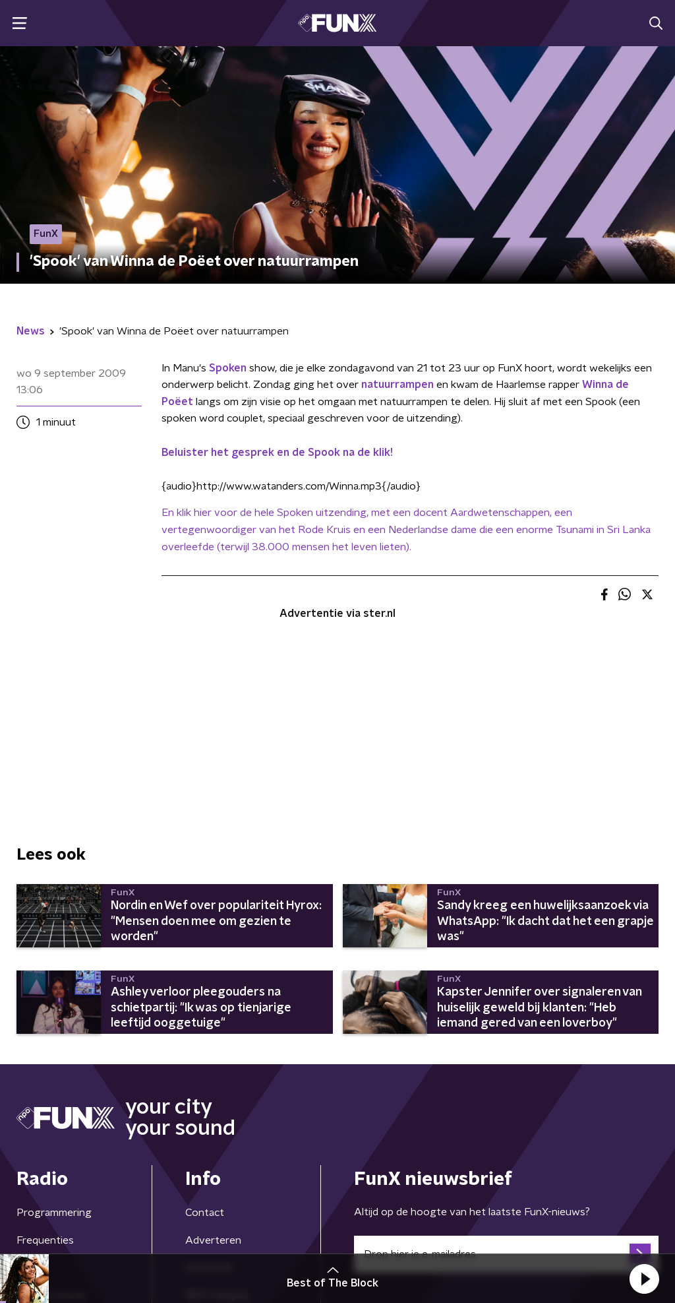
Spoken (228, 368)
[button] (644, 1278)
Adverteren (213, 1240)
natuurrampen (397, 384)
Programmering (54, 1212)
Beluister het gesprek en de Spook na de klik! (277, 452)
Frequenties (45, 1240)
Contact (204, 1212)
